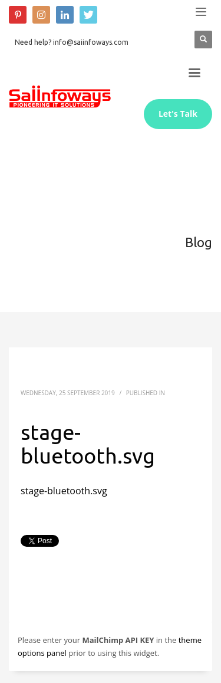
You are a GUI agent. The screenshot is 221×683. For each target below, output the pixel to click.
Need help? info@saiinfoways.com (71, 42)
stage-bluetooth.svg (64, 490)
